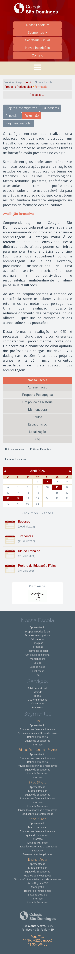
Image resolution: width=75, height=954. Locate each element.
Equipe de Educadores (37, 740)
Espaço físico (37, 424)
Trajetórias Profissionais (37, 890)
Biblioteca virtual (37, 688)
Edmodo (37, 692)
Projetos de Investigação (37, 875)
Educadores (50, 108)
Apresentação (37, 387)
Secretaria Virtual (37, 40)
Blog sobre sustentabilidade (37, 813)
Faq (37, 439)
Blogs (37, 695)
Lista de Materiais (37, 773)
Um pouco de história (37, 402)
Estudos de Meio (37, 894)
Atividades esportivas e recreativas (37, 765)
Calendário (37, 703)
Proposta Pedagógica (37, 395)
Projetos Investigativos (21, 108)
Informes (37, 744)
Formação (31, 116)
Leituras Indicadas (15, 459)
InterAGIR (37, 850)
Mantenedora (37, 409)
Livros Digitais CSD (37, 883)
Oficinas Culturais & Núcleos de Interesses (37, 879)
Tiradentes (25, 536)
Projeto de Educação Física (37, 566)
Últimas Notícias (14, 449)
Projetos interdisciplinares (37, 854)
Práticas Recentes (40, 449)
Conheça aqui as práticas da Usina (37, 733)
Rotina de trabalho (37, 736)
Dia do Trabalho (29, 551)
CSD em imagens (37, 699)
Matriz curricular (37, 790)
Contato (37, 55)
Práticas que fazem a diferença (37, 729)
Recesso (24, 521)
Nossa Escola (36, 25)
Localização (37, 432)
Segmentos (36, 32)
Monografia (37, 886)
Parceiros (37, 707)
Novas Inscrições (37, 48)
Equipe (37, 417)
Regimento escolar (18, 123)
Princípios (12, 116)
